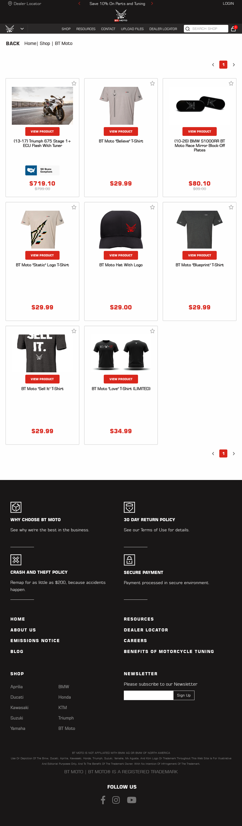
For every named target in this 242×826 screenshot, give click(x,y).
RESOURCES (85, 29)
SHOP (66, 29)
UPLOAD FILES (132, 29)
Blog (17, 651)
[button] (213, 65)
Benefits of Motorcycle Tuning (169, 651)
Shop (44, 43)
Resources (139, 619)
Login (228, 3)
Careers (135, 640)
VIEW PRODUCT (42, 131)
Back (13, 43)
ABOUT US (23, 630)
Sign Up (184, 695)
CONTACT (108, 29)
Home (30, 43)
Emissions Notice (35, 640)
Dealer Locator (27, 3)
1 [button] (223, 64)
